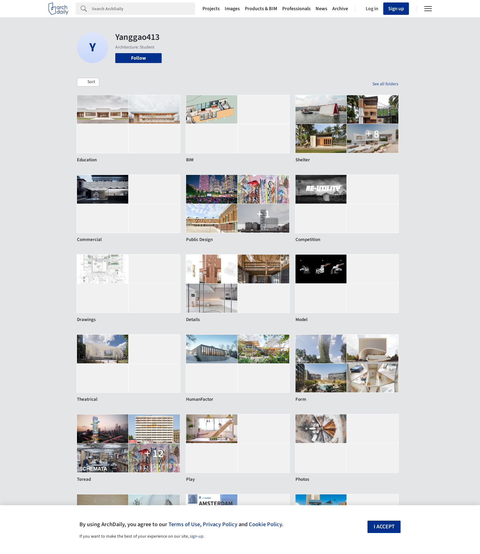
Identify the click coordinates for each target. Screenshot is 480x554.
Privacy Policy (220, 524)
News (321, 8)
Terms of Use (184, 524)
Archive (340, 8)
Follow (138, 58)
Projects (211, 8)
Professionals (296, 8)
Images (232, 8)
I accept (384, 527)
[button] (88, 82)
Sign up (396, 8)
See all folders (385, 84)
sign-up (196, 536)
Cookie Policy (265, 524)
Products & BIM (261, 8)
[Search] (143, 8)
